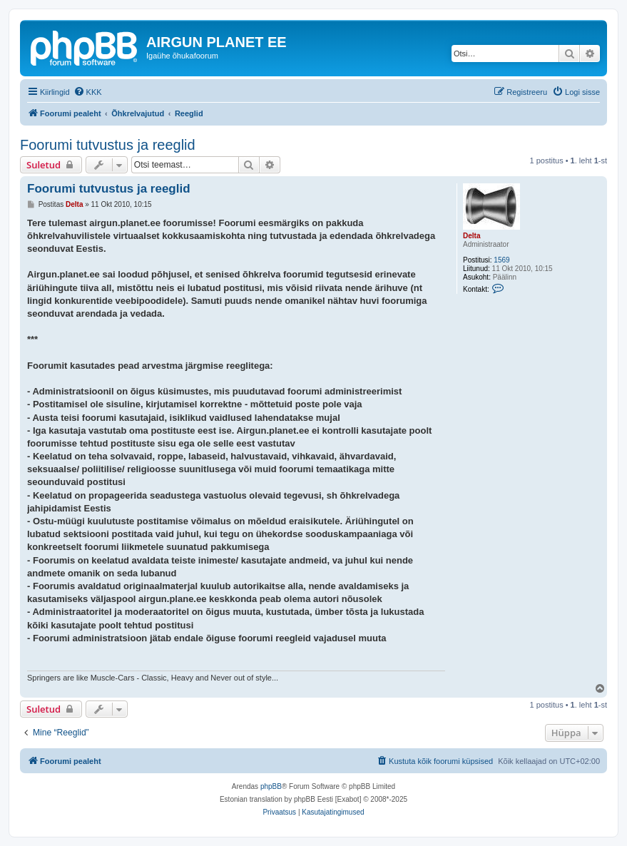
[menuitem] (87, 92)
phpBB (271, 786)
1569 (501, 260)
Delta (471, 236)
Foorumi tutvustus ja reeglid (107, 145)
